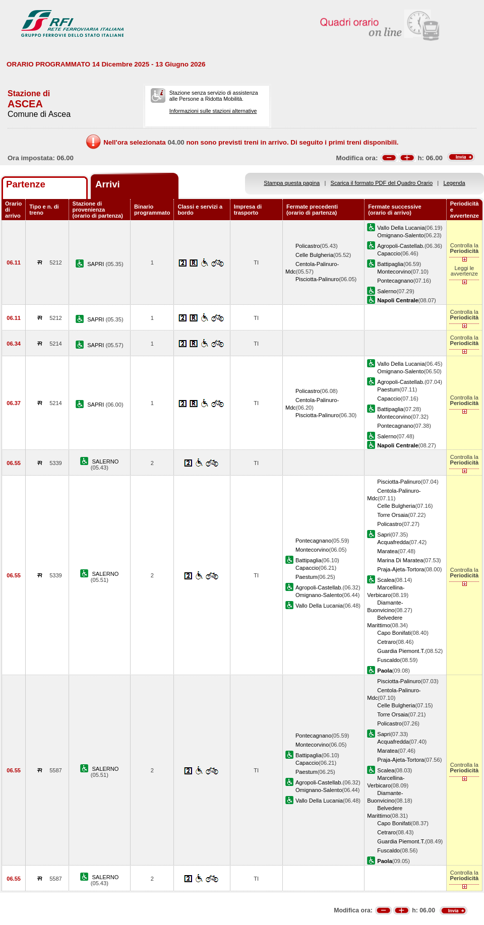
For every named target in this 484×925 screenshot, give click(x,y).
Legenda (454, 183)
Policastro (307, 246)
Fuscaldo (388, 660)
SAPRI (96, 264)
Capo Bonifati (394, 633)
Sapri (383, 535)
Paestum (388, 389)
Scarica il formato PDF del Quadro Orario (382, 183)
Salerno (386, 291)
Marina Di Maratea (400, 560)
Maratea (387, 551)
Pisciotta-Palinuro (317, 279)
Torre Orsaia (392, 515)
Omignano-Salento (400, 235)
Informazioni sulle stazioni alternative (213, 111)
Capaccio (388, 253)
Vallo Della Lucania (401, 228)
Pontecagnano (395, 281)
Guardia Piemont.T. (401, 651)
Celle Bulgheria (314, 255)
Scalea (385, 580)
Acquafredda (393, 542)
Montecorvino (394, 272)
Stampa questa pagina (292, 183)
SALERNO (105, 461)
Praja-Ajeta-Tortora (400, 569)
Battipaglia (390, 264)
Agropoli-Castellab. (401, 246)
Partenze (25, 184)
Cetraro (386, 642)
